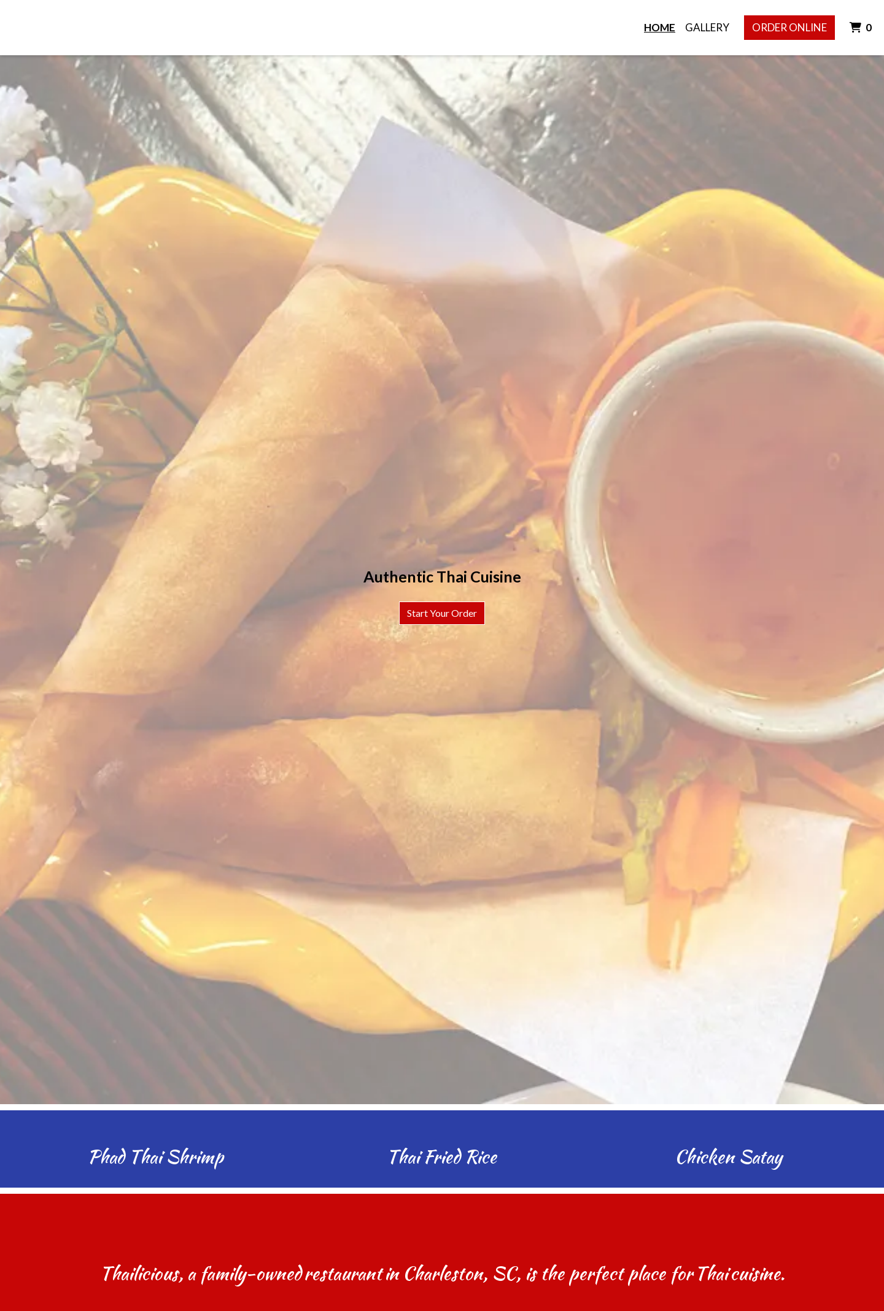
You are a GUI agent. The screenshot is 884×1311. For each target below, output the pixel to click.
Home (659, 27)
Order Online (789, 27)
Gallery (707, 27)
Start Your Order (442, 613)
